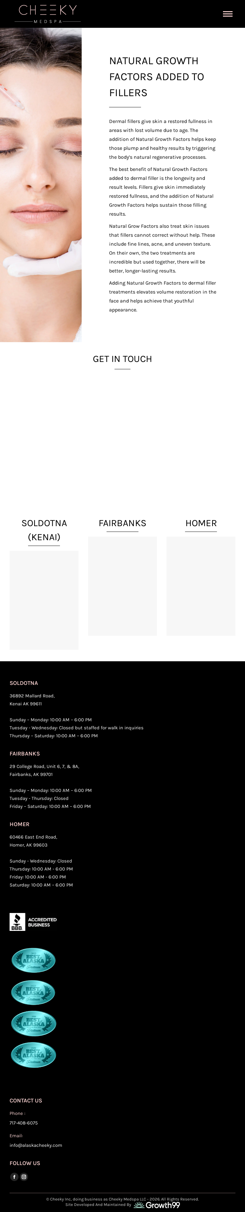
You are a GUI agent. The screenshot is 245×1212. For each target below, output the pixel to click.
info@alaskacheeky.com (36, 1145)
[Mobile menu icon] (227, 13)
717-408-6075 (24, 1123)
